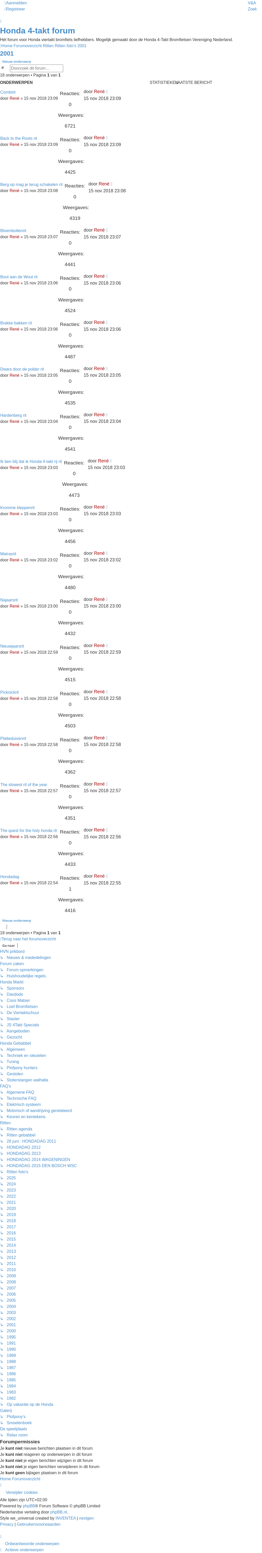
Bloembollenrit (13, 231)
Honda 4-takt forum (37, 30)
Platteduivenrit (13, 738)
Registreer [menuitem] (15, 9)
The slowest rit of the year (23, 784)
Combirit (8, 92)
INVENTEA (66, 1518)
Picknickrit (9, 692)
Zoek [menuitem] (252, 9)
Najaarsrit (9, 600)
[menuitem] (7, 1524)
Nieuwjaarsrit (12, 646)
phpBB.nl (58, 1512)
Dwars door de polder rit (22, 369)
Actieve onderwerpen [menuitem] (24, 1550)
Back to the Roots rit (18, 138)
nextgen (86, 1518)
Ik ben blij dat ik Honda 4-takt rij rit (31, 461)
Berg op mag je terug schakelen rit (31, 184)
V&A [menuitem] (252, 3)
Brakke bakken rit (16, 323)
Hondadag (9, 877)
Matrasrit (8, 554)
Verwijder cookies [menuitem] (22, 1492)
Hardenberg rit (13, 415)
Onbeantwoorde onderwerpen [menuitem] (32, 1544)
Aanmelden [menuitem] (16, 3)
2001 (7, 53)
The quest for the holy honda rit (28, 830)
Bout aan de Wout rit (19, 277)
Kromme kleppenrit (17, 508)
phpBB (29, 1506)
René (14, 98)
